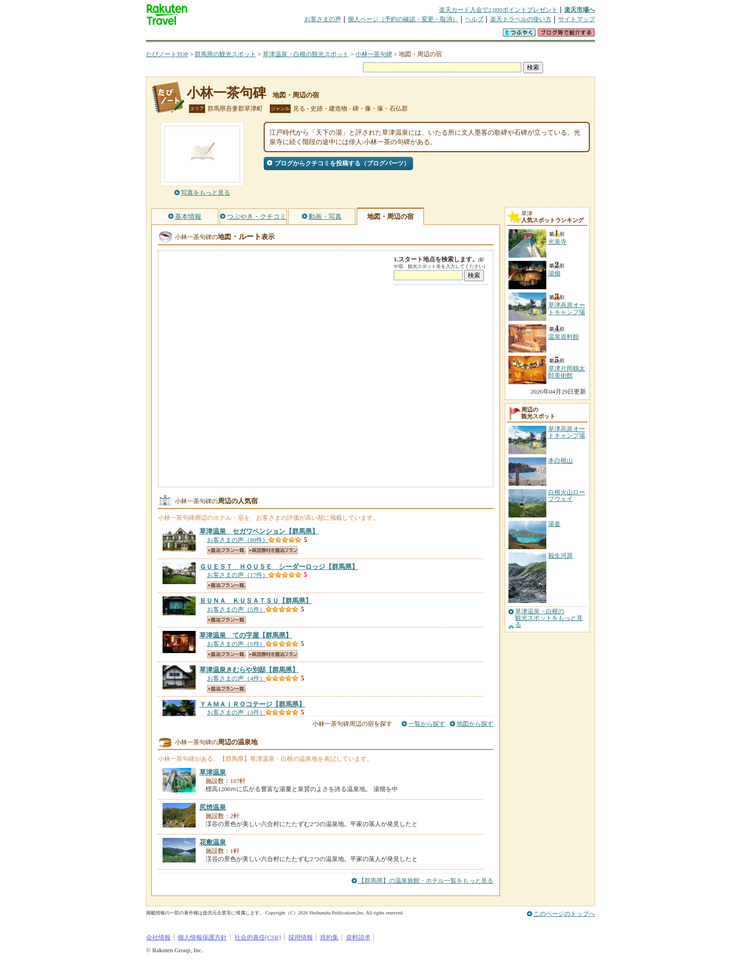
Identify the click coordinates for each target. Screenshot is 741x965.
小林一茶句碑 (373, 54)
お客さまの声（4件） (236, 678)
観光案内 (373, 35)
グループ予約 (334, 35)
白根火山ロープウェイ (566, 495)
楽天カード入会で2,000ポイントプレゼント (498, 9)
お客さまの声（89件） (237, 539)
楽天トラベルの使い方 (520, 19)
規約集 (329, 937)
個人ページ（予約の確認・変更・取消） (403, 19)
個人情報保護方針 (202, 937)
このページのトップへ (564, 913)
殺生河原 (560, 555)
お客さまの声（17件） (237, 574)
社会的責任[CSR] (257, 937)
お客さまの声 (322, 19)
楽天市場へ (579, 9)
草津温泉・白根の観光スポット (306, 54)
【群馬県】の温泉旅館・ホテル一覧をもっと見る (425, 880)
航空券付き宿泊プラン (273, 550)
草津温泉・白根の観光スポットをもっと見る (549, 618)
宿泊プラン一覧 (226, 550)
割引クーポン (295, 35)
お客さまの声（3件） (236, 712)
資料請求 (358, 937)
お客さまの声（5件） (236, 609)
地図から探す (475, 723)
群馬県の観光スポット (225, 54)
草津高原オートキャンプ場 (566, 432)
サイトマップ (576, 19)
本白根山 (560, 460)
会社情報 (158, 937)
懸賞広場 (257, 35)
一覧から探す (426, 723)
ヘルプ (474, 19)
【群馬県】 (259, 531)
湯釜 (554, 523)
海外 (218, 35)
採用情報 (300, 937)
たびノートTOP (167, 54)
